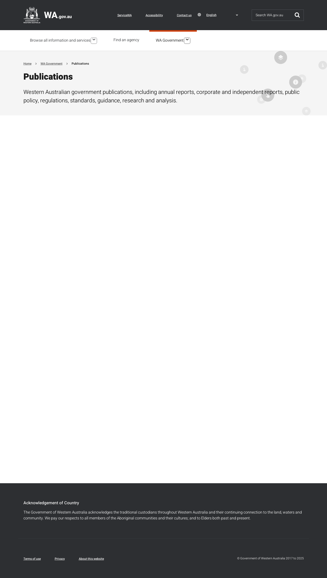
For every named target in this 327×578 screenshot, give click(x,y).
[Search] (271, 15)
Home (27, 63)
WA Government (170, 40)
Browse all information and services (60, 40)
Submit (297, 15)
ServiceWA (124, 15)
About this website (91, 558)
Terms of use (32, 558)
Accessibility (154, 15)
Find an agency (127, 40)
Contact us (184, 15)
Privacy (60, 558)
